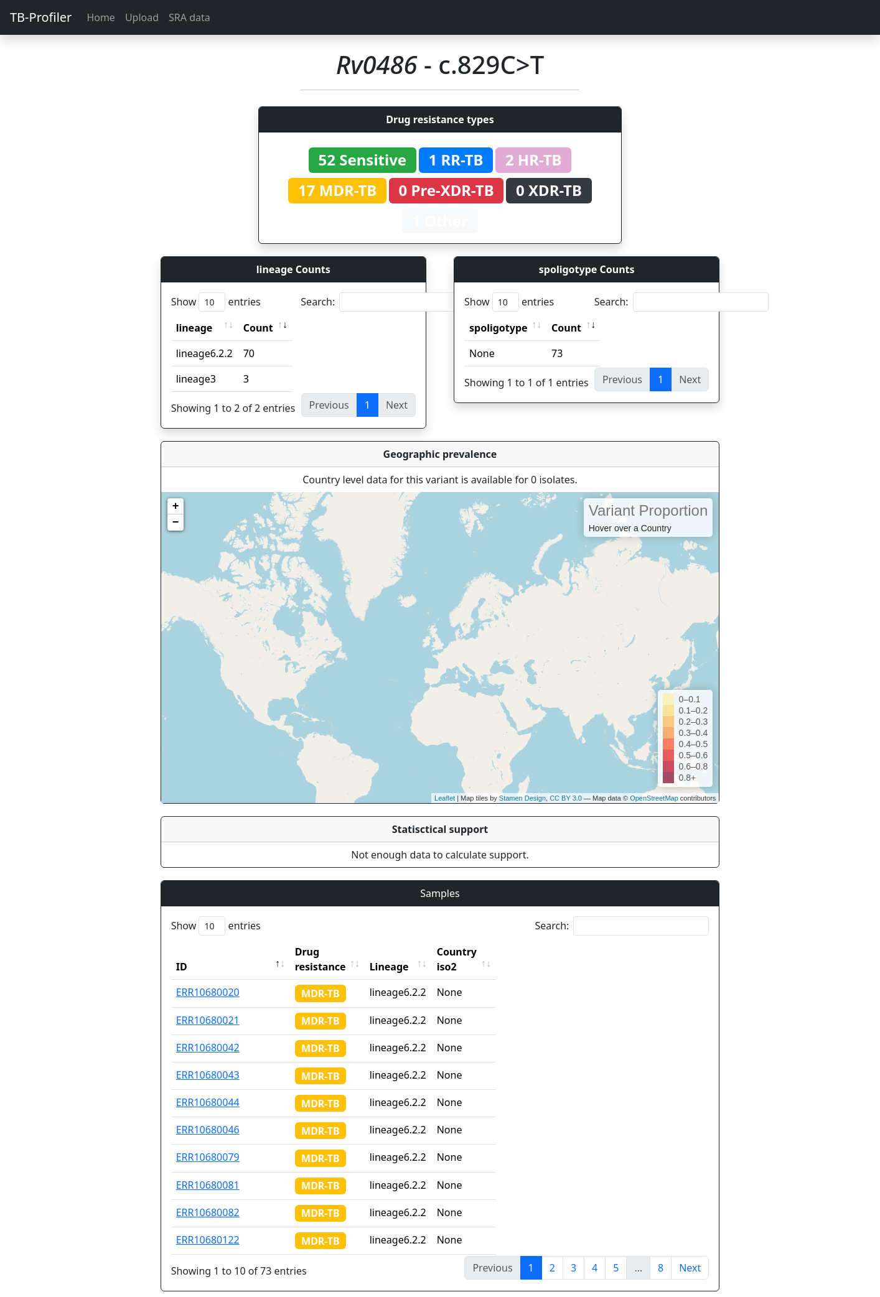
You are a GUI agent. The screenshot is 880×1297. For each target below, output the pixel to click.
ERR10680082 (208, 1197)
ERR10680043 (208, 1060)
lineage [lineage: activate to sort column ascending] (194, 328)
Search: (388, 302)
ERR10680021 (208, 1005)
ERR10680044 (208, 1087)
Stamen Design (522, 798)
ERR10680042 (208, 1032)
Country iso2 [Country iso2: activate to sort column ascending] (495, 952)
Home (101, 17)
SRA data (189, 17)
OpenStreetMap (654, 798)
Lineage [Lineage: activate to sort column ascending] (416, 952)
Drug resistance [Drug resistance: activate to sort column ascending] (334, 952)
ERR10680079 (208, 1142)
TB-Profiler (41, 17)
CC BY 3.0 (566, 798)
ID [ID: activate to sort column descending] (181, 952)
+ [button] (175, 506)
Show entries (216, 302)
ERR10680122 (208, 1225)
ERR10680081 (208, 1170)
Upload (142, 17)
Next (690, 1253)
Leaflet (444, 798)
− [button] (175, 522)
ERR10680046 (208, 1115)
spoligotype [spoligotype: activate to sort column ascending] (498, 328)
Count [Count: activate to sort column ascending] (258, 328)
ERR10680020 (208, 977)
